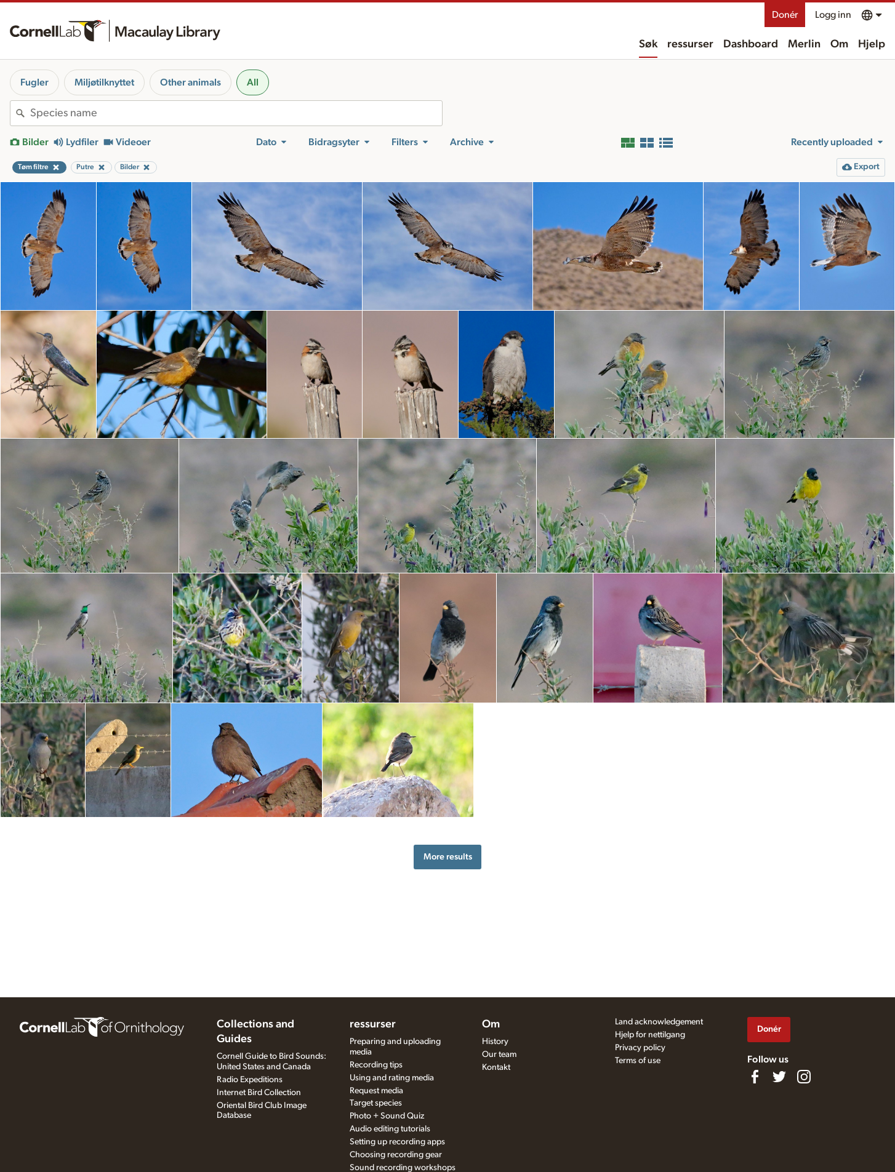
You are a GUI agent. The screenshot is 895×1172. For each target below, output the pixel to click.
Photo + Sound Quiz (387, 1116)
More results (447, 856)
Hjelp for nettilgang (650, 1034)
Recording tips (376, 1065)
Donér (785, 15)
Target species (376, 1103)
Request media (376, 1090)
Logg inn (833, 15)
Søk (648, 44)
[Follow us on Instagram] (804, 1076)
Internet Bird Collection (259, 1092)
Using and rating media (392, 1078)
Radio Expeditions (250, 1079)
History (495, 1041)
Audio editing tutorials (390, 1129)
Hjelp (871, 44)
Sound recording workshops (403, 1167)
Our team (499, 1054)
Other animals (190, 82)
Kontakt (496, 1067)
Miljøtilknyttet (104, 82)
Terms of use (637, 1060)
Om (839, 44)
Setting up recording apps (397, 1142)
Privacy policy (640, 1047)
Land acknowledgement (659, 1022)
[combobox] (236, 113)
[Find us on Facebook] (754, 1076)
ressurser (690, 44)
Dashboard (750, 44)
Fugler (34, 82)
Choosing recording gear (396, 1154)
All (253, 82)
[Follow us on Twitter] (779, 1076)
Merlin (804, 44)
